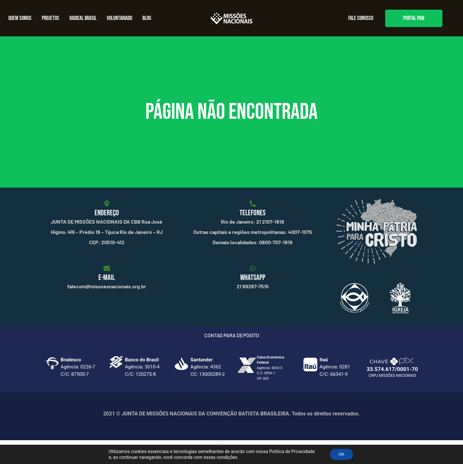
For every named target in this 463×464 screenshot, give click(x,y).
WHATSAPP (252, 277)
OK (341, 454)
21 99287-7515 (253, 286)
